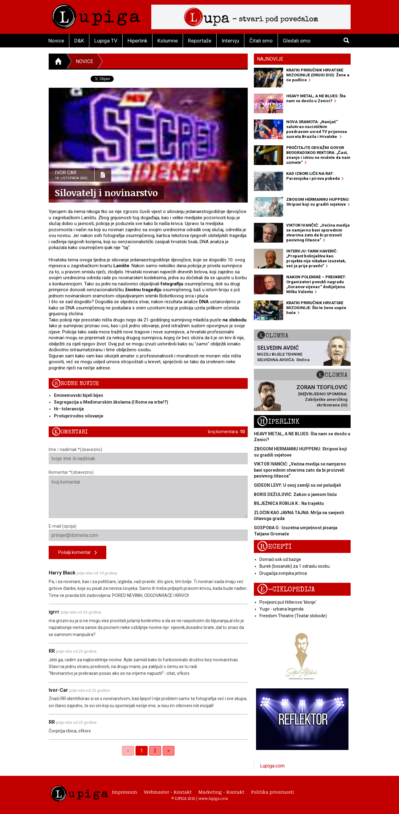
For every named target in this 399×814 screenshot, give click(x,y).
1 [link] (141, 751)
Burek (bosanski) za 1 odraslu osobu (294, 566)
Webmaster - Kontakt (168, 792)
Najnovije (270, 59)
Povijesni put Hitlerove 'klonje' (287, 602)
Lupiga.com (272, 766)
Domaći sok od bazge (280, 559)
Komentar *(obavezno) (148, 494)
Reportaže (199, 41)
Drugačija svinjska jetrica (283, 573)
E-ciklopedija (286, 589)
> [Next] (168, 751)
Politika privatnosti (272, 792)
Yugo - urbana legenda (281, 608)
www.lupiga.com (213, 798)
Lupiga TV (105, 41)
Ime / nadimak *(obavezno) (148, 455)
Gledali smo (297, 41)
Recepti (274, 546)
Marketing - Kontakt (221, 792)
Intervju (230, 41)
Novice (56, 41)
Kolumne (167, 41)
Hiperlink (137, 41)
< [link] (128, 751)
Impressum (124, 792)
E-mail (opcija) (148, 532)
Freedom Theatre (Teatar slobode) (293, 615)
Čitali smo (261, 41)
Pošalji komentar (77, 553)
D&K (79, 41)
